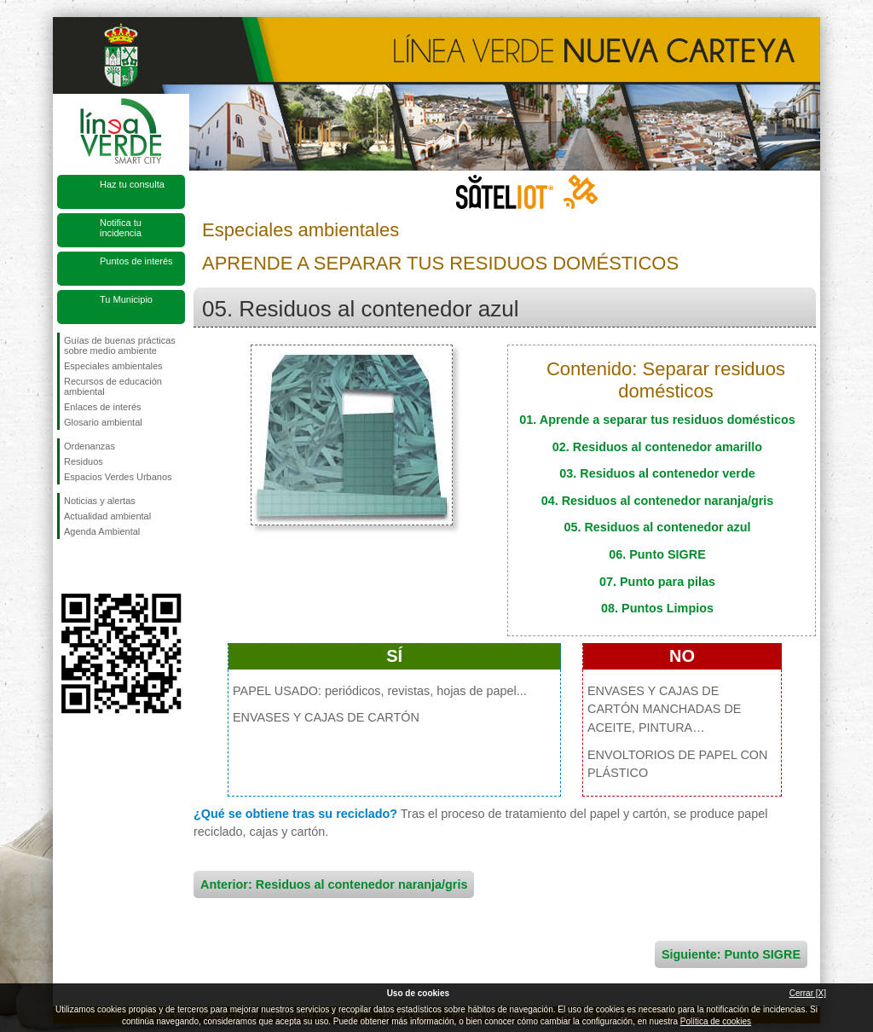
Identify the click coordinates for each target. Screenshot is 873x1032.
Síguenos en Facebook (67, 566)
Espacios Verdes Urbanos (118, 477)
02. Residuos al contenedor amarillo (657, 447)
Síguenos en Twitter (95, 566)
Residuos (83, 461)
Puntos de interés (136, 261)
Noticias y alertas (100, 501)
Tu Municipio (126, 299)
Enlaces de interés (103, 407)
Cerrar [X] (807, 993)
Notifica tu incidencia (121, 227)
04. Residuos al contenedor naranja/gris (657, 500)
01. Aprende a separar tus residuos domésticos (657, 419)
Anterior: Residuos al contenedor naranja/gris (333, 884)
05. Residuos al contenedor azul (657, 527)
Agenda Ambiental (102, 531)
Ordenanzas (89, 446)
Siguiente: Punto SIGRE (731, 954)
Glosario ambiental (103, 422)
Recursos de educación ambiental (113, 386)
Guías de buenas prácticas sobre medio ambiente (120, 345)
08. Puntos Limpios (657, 608)
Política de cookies (715, 1021)
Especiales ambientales (113, 366)
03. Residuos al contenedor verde (657, 473)
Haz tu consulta (132, 184)
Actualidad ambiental (107, 516)
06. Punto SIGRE (657, 554)
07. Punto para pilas (657, 581)
